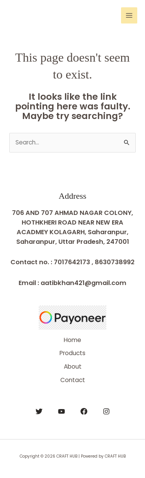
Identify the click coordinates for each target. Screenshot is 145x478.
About (73, 366)
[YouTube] (61, 411)
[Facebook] (83, 411)
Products (72, 353)
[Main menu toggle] (129, 15)
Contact (72, 380)
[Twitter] (39, 411)
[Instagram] (106, 411)
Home (72, 340)
